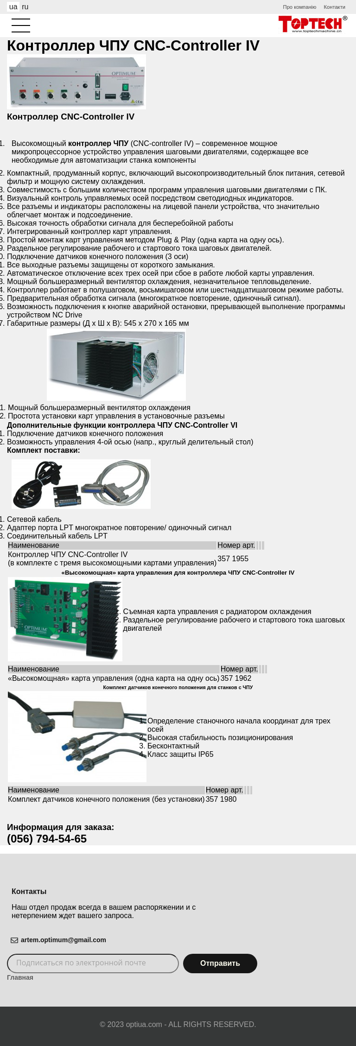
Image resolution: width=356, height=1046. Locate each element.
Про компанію (300, 7)
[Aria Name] (21, 25)
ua (13, 7)
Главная (20, 977)
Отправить (220, 963)
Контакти (334, 7)
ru (25, 7)
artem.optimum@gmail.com (63, 940)
